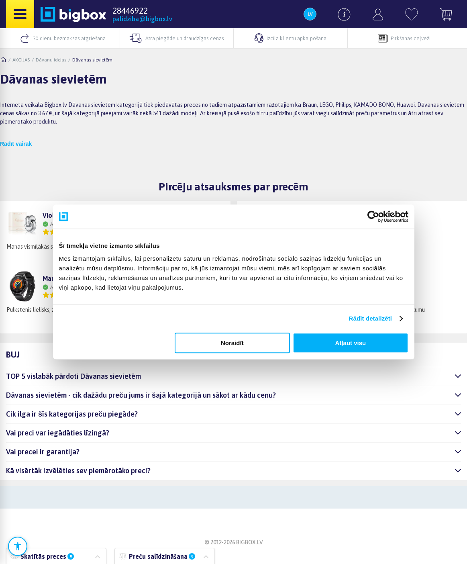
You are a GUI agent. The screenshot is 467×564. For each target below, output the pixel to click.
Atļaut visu (350, 342)
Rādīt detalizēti (370, 318)
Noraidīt (232, 342)
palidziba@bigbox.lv (142, 18)
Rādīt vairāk (16, 144)
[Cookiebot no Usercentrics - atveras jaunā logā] (373, 216)
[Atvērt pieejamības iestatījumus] (17, 546)
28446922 (130, 10)
